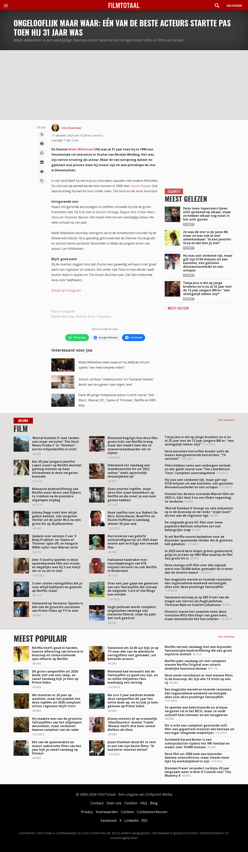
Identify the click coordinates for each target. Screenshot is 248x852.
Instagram (67, 311)
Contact (97, 803)
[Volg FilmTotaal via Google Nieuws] (105, 337)
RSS (144, 820)
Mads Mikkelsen (81, 149)
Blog (154, 803)
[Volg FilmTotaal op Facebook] (133, 337)
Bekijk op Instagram (66, 290)
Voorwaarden (107, 811)
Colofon (130, 803)
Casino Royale (140, 186)
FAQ (143, 803)
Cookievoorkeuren (152, 811)
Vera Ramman (71, 128)
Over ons (114, 803)
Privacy (87, 811)
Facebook (109, 820)
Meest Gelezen (178, 308)
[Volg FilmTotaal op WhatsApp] (77, 337)
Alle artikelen (226, 419)
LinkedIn (131, 820)
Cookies (127, 811)
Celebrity (97, 135)
